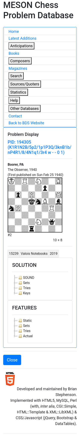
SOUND (25, 277)
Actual (25, 336)
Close (12, 360)
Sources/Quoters (24, 84)
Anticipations (21, 46)
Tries (24, 288)
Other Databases (24, 108)
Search (16, 76)
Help (14, 100)
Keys (23, 293)
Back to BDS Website (26, 123)
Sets (23, 282)
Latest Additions (22, 38)
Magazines (18, 68)
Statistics (18, 92)
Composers (20, 61)
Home (14, 31)
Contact (15, 116)
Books (14, 53)
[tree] (40, 285)
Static (24, 320)
